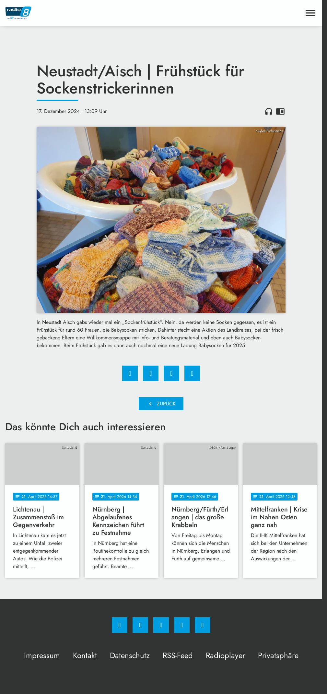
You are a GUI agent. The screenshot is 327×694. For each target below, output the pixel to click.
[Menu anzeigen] (310, 12)
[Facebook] (119, 625)
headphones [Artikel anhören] (268, 111)
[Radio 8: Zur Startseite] (83, 12)
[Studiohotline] (182, 625)
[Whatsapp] (161, 625)
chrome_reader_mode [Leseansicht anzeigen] (280, 111)
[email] (202, 625)
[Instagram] (140, 625)
